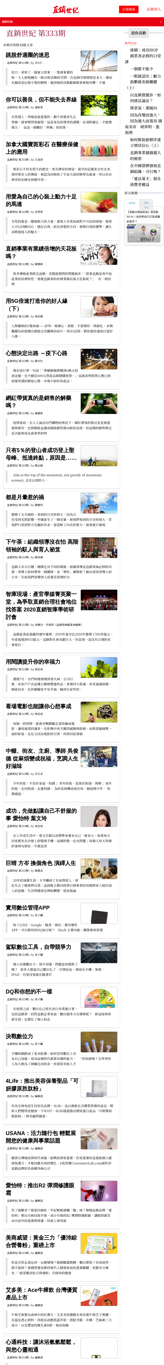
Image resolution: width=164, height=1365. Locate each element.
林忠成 (39, 669)
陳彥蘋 (39, 557)
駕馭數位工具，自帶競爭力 (38, 947)
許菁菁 (39, 212)
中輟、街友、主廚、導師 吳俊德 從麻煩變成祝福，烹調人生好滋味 (42, 758)
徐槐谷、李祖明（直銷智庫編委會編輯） (59, 625)
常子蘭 (39, 915)
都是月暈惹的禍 (25, 497)
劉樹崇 (39, 505)
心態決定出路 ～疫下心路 (36, 353)
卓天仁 (39, 63)
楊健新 (39, 413)
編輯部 (39, 1096)
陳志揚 (39, 465)
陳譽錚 (39, 264)
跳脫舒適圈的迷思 (27, 55)
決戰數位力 (19, 1036)
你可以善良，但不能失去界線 (41, 100)
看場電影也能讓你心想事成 (38, 706)
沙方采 (39, 774)
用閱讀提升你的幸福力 (33, 662)
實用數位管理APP (28, 908)
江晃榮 (39, 159)
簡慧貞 (39, 871)
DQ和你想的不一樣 (29, 992)
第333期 (24, 63)
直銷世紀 (12, 63)
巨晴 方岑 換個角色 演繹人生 (41, 863)
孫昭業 (39, 107)
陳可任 (39, 361)
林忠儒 (39, 316)
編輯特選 (7, 21)
